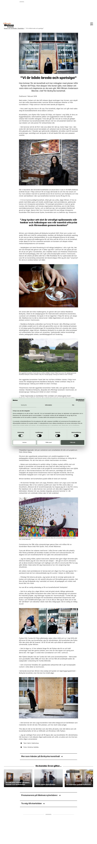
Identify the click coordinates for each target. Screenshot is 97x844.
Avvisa (24, 442)
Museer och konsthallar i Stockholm (14, 28)
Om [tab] (73, 405)
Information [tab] (48, 405)
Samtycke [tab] (24, 405)
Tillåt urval (48, 442)
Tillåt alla (72, 442)
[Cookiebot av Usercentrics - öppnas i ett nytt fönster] (77, 400)
